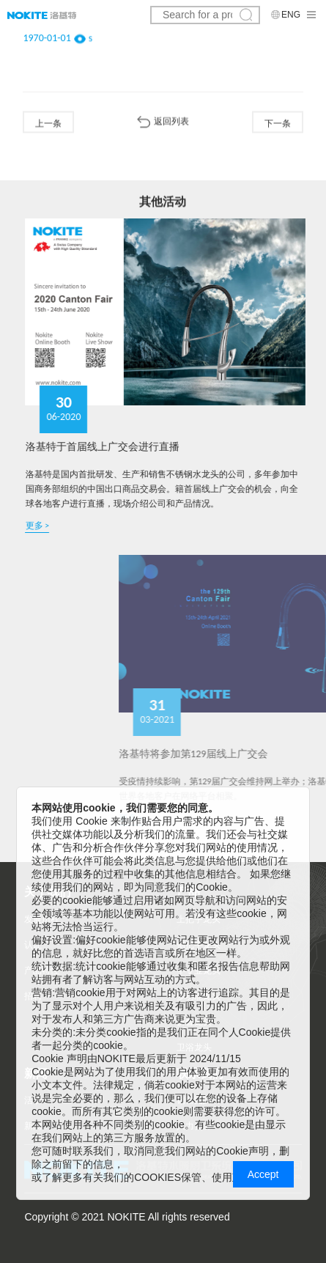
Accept (263, 1174)
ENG (290, 15)
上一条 (48, 124)
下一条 (277, 124)
